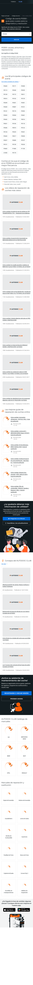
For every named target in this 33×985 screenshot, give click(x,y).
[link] (16, 206)
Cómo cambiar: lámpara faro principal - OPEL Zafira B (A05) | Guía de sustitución (19, 474)
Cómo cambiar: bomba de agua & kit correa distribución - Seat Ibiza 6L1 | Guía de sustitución (20, 460)
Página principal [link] (5, 15)
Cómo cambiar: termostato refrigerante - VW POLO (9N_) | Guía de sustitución (20, 419)
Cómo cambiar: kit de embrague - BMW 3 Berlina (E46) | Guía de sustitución (20, 447)
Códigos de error (16, 15)
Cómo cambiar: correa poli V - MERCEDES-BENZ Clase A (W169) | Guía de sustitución (20, 433)
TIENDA (13, 1)
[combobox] (16, 34)
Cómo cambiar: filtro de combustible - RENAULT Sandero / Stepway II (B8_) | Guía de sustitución (20, 489)
